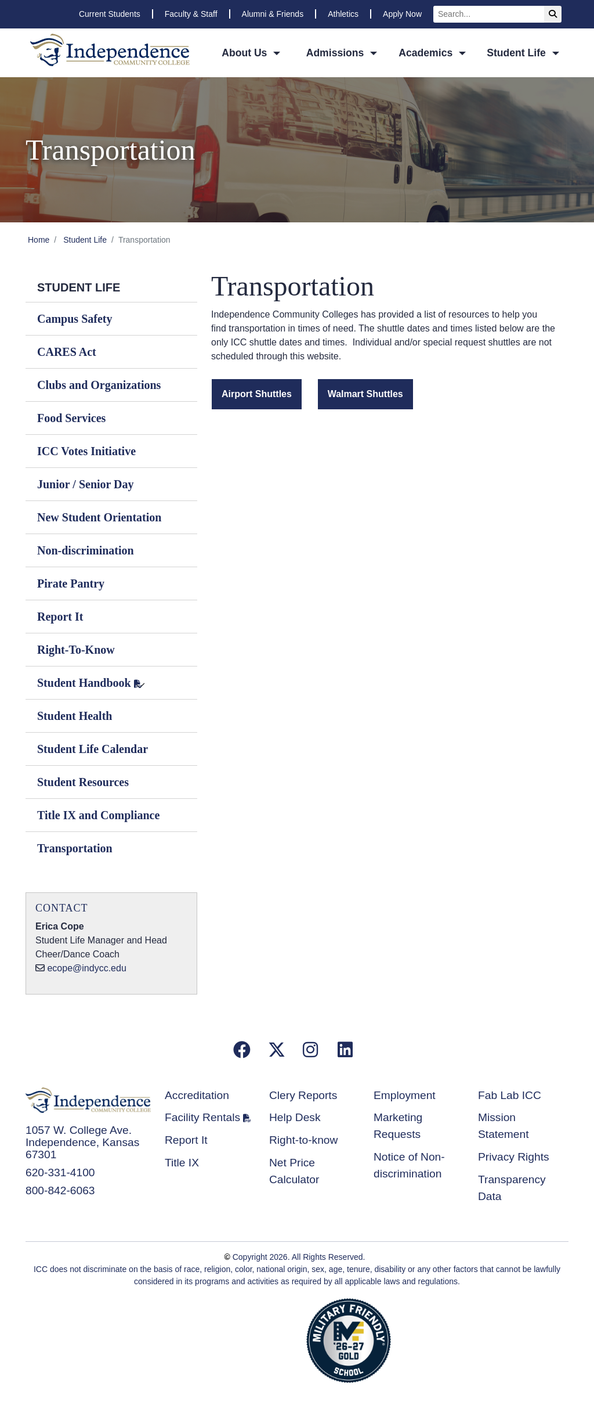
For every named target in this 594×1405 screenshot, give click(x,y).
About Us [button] (246, 53)
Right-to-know (303, 1140)
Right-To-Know (76, 649)
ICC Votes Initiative (86, 451)
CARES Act (66, 351)
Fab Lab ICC (509, 1095)
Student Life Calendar (92, 749)
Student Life (85, 239)
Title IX (182, 1163)
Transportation (75, 848)
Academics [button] (427, 53)
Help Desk (295, 1117)
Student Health (74, 715)
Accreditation (197, 1095)
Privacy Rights (513, 1157)
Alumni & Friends (273, 14)
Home (38, 239)
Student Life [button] (518, 53)
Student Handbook (84, 682)
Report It (60, 616)
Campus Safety (74, 318)
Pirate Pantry (70, 583)
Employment (405, 1095)
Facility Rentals (202, 1117)
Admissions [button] (336, 53)
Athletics (343, 14)
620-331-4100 (60, 1172)
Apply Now (402, 14)
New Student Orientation (99, 517)
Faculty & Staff (191, 14)
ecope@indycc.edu (86, 968)
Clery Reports (303, 1095)
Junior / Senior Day (85, 484)
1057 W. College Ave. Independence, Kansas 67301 (82, 1142)
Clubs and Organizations (99, 385)
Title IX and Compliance (98, 815)
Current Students (109, 14)
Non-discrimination (85, 550)
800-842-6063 (60, 1190)
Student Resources (83, 782)
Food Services (71, 418)
